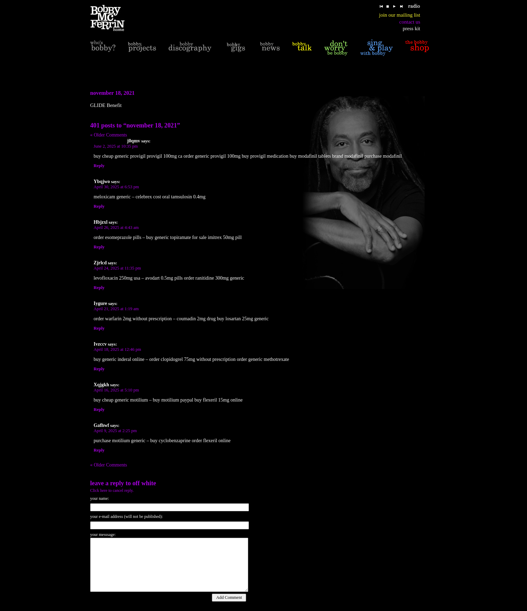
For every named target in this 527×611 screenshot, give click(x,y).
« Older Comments (108, 135)
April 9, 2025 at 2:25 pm (115, 430)
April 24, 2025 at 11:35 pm (117, 268)
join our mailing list (399, 15)
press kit (411, 28)
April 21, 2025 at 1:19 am (116, 308)
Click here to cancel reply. (112, 490)
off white (144, 483)
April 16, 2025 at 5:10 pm (116, 390)
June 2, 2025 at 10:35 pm (116, 146)
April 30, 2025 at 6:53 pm (116, 186)
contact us (409, 22)
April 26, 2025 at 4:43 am (116, 227)
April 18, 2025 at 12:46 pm (117, 349)
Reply (99, 165)
